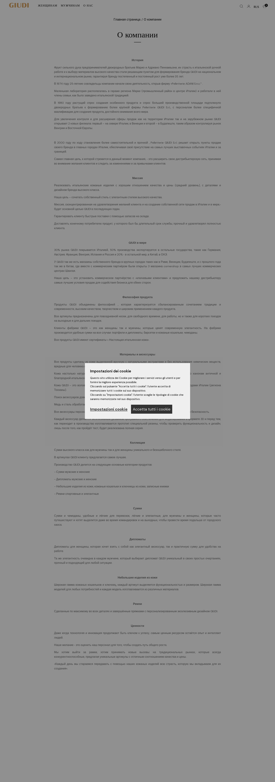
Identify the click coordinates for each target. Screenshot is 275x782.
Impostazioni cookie (109, 409)
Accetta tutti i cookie (151, 409)
